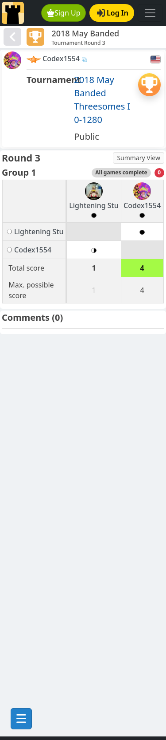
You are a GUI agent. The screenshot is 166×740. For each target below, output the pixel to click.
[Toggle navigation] (150, 13)
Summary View (138, 158)
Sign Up (64, 13)
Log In (112, 13)
